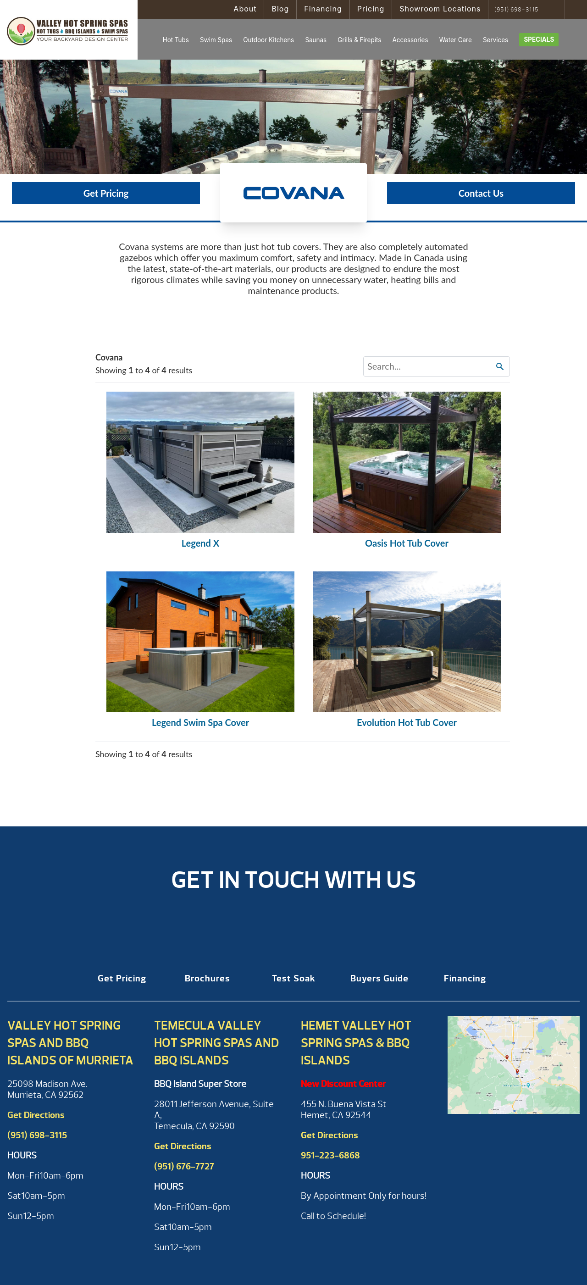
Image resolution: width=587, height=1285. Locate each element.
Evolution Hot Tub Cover (407, 722)
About (244, 8)
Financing (323, 8)
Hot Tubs (176, 40)
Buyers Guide (379, 978)
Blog (280, 8)
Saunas (316, 40)
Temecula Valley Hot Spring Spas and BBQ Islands (216, 1043)
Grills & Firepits (359, 40)
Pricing (371, 8)
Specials (539, 39)
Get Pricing (106, 193)
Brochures (207, 978)
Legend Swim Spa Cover (200, 722)
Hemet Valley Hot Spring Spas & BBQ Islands (356, 1043)
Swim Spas (216, 40)
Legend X (201, 542)
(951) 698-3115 (516, 9)
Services (495, 40)
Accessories (410, 40)
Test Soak (294, 978)
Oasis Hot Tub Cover (407, 542)
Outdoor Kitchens (268, 40)
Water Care (455, 40)
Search (554, 9)
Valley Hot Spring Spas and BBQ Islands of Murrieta (70, 1043)
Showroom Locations (440, 8)
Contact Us (481, 193)
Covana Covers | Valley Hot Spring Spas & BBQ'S (69, 30)
